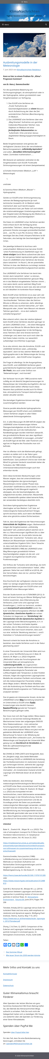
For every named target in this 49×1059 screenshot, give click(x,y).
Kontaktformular (10, 974)
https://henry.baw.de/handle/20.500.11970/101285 (24, 875)
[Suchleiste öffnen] (46, 24)
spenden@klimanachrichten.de (19, 1043)
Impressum (8, 979)
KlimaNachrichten (24, 11)
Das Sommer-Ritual (14, 952)
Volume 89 (19, 899)
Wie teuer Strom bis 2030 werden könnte (23, 955)
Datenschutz (8, 985)
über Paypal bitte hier (20, 1032)
